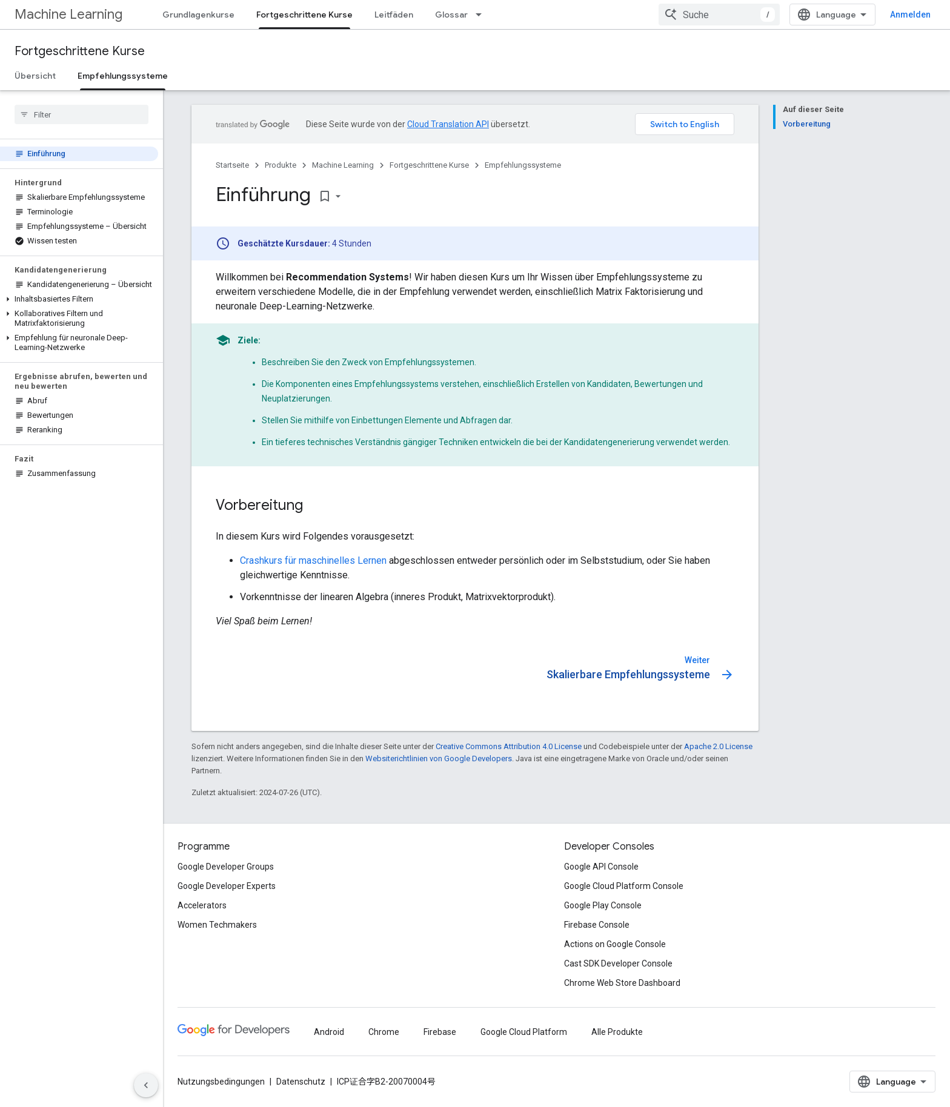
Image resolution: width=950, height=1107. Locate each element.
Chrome (383, 1032)
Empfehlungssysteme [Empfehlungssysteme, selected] (123, 75)
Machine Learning (68, 14)
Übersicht (35, 75)
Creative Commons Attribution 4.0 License (509, 746)
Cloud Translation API (448, 124)
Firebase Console (596, 925)
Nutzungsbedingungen (221, 1081)
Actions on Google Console (615, 944)
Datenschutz (300, 1081)
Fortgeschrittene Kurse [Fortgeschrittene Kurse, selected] (304, 14)
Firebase (440, 1032)
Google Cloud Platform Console (623, 886)
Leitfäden (393, 14)
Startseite (232, 165)
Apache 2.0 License (718, 746)
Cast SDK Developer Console (618, 963)
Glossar (451, 14)
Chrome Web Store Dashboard (622, 983)
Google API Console (601, 866)
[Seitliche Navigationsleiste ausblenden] (146, 1085)
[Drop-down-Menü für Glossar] (482, 14)
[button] (79, 299)
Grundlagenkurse (198, 14)
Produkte (280, 165)
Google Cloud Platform (523, 1032)
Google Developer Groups (226, 866)
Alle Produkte (617, 1032)
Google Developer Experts (227, 886)
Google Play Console (603, 905)
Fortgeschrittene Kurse (80, 51)
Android (329, 1032)
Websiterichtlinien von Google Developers (438, 758)
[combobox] (719, 14)
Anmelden (910, 14)
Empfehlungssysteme (523, 165)
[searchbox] (81, 114)
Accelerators (202, 905)
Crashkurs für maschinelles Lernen (313, 560)
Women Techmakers (217, 925)
